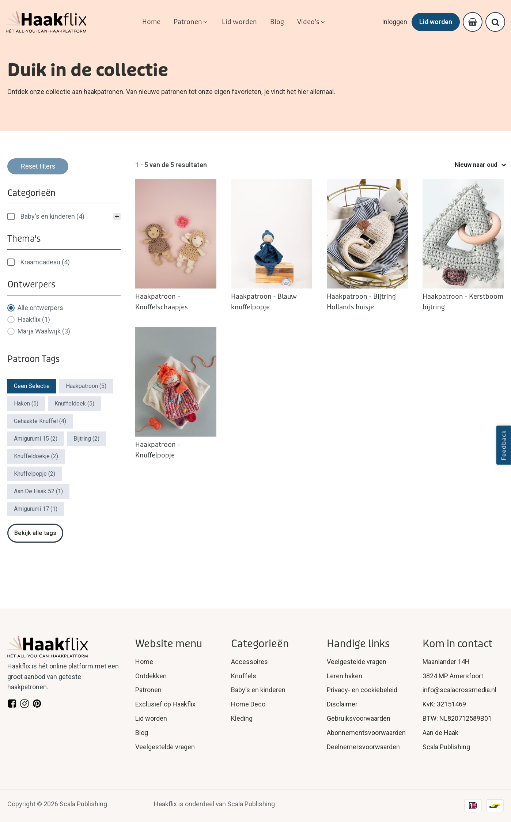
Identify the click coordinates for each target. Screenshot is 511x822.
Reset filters (37, 166)
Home (144, 661)
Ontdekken (151, 676)
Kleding (242, 718)
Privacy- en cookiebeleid (362, 690)
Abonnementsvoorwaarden (366, 732)
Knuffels (243, 676)
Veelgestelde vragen (165, 747)
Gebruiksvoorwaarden (358, 718)
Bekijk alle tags (35, 532)
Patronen (148, 690)
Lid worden (435, 22)
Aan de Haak (440, 732)
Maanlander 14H (446, 661)
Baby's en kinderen (258, 690)
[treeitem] (64, 216)
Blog (141, 732)
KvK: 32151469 (444, 704)
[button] (191, 22)
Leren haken (344, 676)
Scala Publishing (446, 747)
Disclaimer (342, 704)
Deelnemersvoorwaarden (363, 747)
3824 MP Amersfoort (453, 676)
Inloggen (394, 22)
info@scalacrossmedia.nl (459, 690)
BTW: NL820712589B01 (457, 718)
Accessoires (249, 661)
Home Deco (248, 704)
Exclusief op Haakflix (165, 704)
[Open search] (495, 22)
